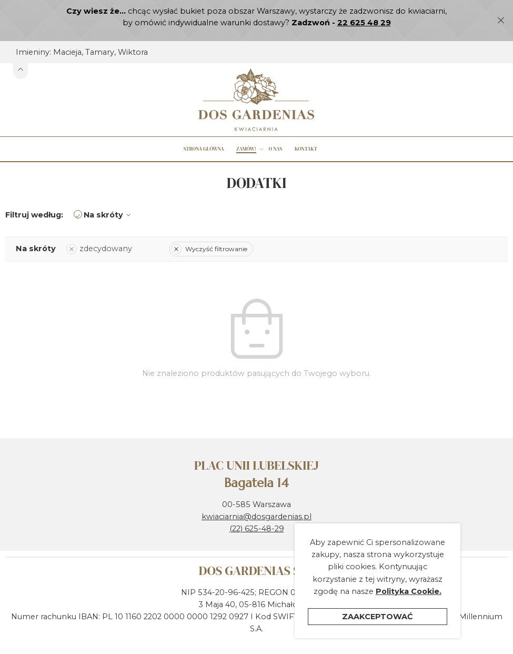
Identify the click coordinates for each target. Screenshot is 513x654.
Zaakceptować (377, 620)
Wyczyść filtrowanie (209, 228)
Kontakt (306, 128)
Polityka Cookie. (408, 595)
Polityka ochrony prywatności (319, 644)
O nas (275, 128)
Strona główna (204, 128)
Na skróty (109, 194)
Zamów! (246, 128)
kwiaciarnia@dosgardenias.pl (256, 495)
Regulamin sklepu (217, 644)
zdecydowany (99, 228)
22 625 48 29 (364, 22)
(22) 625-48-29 (256, 508)
